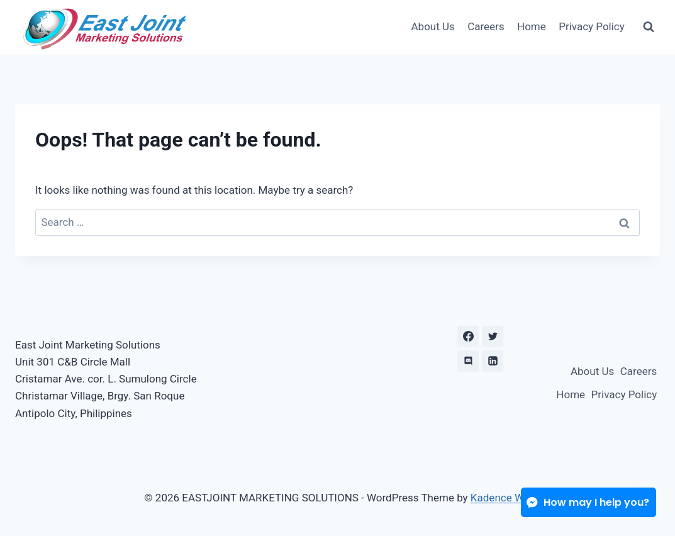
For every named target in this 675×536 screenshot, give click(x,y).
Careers (485, 26)
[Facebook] (468, 336)
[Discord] (468, 361)
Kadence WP (501, 497)
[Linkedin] (492, 361)
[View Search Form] (648, 27)
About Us (433, 26)
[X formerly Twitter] (492, 336)
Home (531, 26)
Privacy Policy (592, 26)
